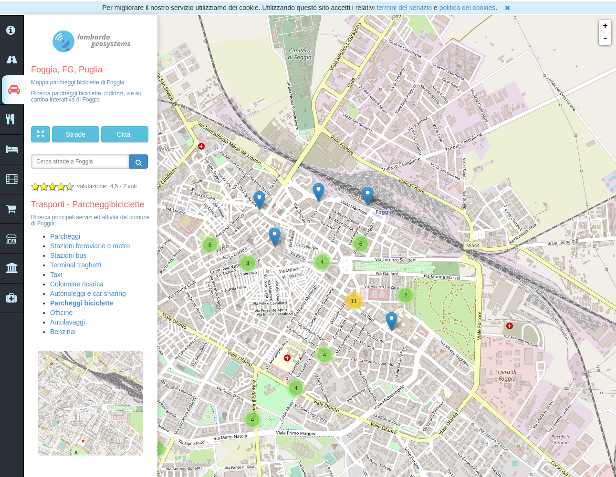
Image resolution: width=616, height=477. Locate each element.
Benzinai (63, 331)
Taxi (56, 274)
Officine (61, 312)
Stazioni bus (68, 255)
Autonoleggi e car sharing (88, 293)
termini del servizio (404, 7)
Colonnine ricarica (77, 284)
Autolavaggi (67, 322)
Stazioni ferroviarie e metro (90, 246)
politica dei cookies (467, 7)
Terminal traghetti (75, 265)
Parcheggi (65, 236)
